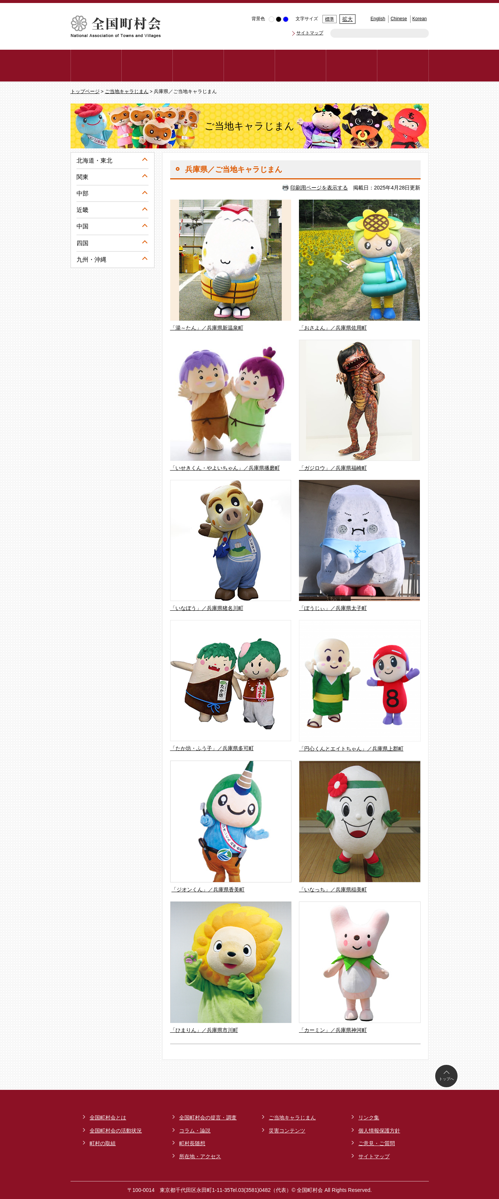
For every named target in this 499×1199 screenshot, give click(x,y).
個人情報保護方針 (379, 1131)
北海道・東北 (94, 160)
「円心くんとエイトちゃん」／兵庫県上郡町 (351, 749)
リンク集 (368, 1118)
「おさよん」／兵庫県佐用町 (333, 328)
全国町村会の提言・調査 (208, 1118)
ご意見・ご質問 (376, 1143)
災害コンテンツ (287, 1131)
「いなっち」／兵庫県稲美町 (333, 890)
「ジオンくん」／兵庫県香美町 (207, 890)
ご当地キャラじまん (127, 91)
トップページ (85, 91)
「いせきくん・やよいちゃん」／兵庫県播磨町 (225, 468)
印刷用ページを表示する (319, 188)
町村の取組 (103, 1143)
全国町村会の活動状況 (116, 1131)
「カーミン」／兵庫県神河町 (333, 1030)
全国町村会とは (108, 1118)
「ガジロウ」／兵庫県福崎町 (333, 468)
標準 (329, 19)
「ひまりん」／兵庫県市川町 (204, 1030)
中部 (82, 193)
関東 (82, 177)
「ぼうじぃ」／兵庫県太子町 (333, 608)
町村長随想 (192, 1143)
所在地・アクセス (200, 1156)
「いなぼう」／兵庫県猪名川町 (206, 608)
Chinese (398, 18)
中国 (82, 226)
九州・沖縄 (91, 259)
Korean (419, 18)
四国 (82, 243)
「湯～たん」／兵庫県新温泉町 (206, 328)
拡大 (347, 19)
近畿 (82, 210)
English (378, 18)
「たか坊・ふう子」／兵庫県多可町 (212, 748)
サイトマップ (309, 33)
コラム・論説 (194, 1131)
